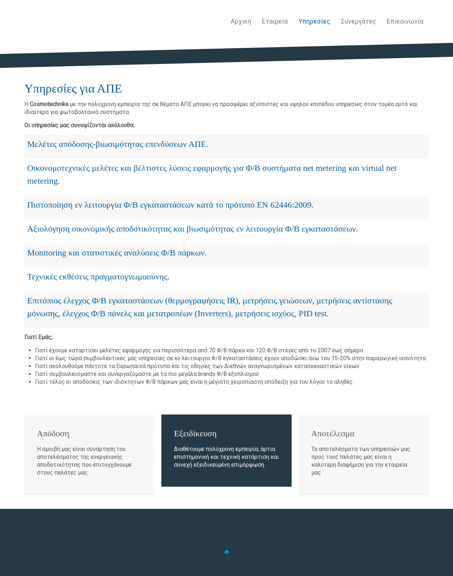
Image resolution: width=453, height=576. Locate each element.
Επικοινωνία (405, 21)
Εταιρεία (275, 21)
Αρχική (241, 21)
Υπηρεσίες (314, 21)
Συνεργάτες (358, 21)
